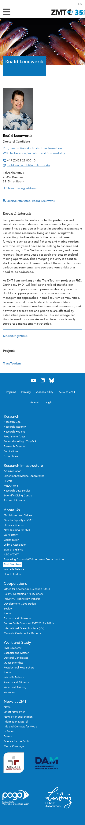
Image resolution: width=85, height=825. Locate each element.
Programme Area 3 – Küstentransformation (32, 148)
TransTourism (12, 363)
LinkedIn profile (15, 336)
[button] (80, 4)
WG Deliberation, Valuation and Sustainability (34, 153)
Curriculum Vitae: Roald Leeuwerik (29, 201)
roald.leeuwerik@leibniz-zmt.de (28, 165)
